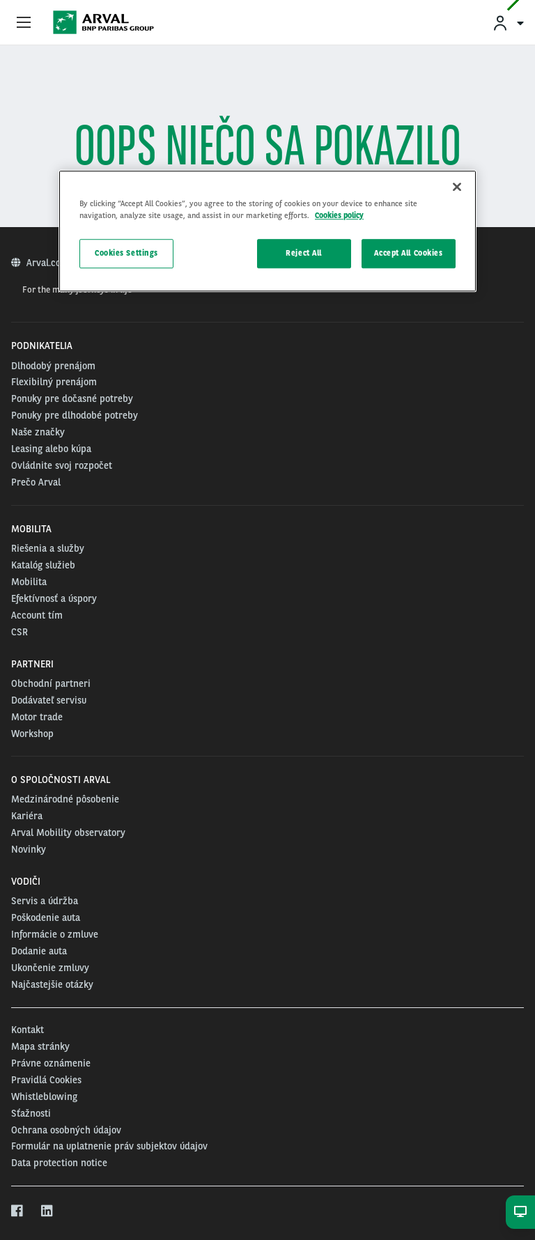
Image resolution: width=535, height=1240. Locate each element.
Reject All (304, 253)
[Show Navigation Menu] (23, 23)
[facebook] (17, 1211)
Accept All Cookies (408, 253)
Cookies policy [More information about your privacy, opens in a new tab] (339, 215)
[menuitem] (508, 22)
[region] (267, 231)
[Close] (457, 186)
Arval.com (49, 262)
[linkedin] (47, 1211)
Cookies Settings (126, 253)
